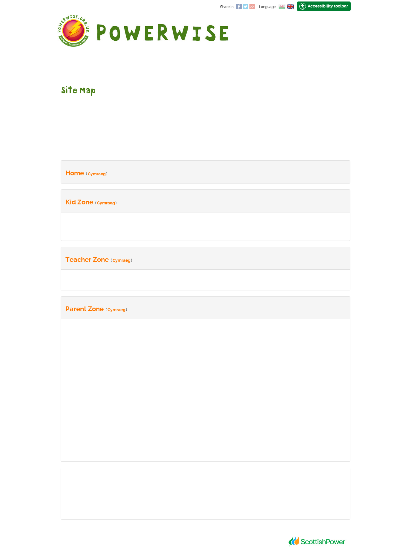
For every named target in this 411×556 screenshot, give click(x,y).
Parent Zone (84, 309)
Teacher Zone (87, 259)
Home (74, 173)
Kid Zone (79, 202)
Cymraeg (97, 173)
